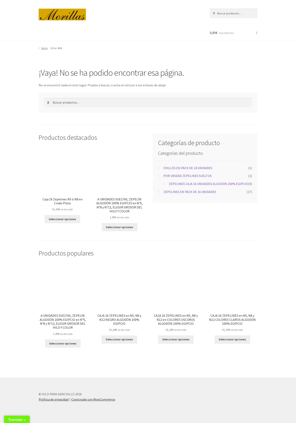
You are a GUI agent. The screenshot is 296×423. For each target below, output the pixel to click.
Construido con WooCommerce (93, 399)
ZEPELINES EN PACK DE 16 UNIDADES (189, 192)
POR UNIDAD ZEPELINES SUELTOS (187, 176)
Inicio (44, 48)
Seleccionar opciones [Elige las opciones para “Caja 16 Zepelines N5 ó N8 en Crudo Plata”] (62, 219)
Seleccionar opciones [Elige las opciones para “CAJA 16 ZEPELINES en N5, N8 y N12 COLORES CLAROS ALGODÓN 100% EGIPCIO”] (232, 339)
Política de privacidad (53, 399)
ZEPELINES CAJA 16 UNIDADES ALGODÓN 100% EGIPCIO (208, 184)
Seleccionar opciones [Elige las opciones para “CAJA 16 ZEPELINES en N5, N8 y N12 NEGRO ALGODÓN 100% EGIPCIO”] (119, 339)
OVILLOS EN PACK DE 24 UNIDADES (187, 168)
